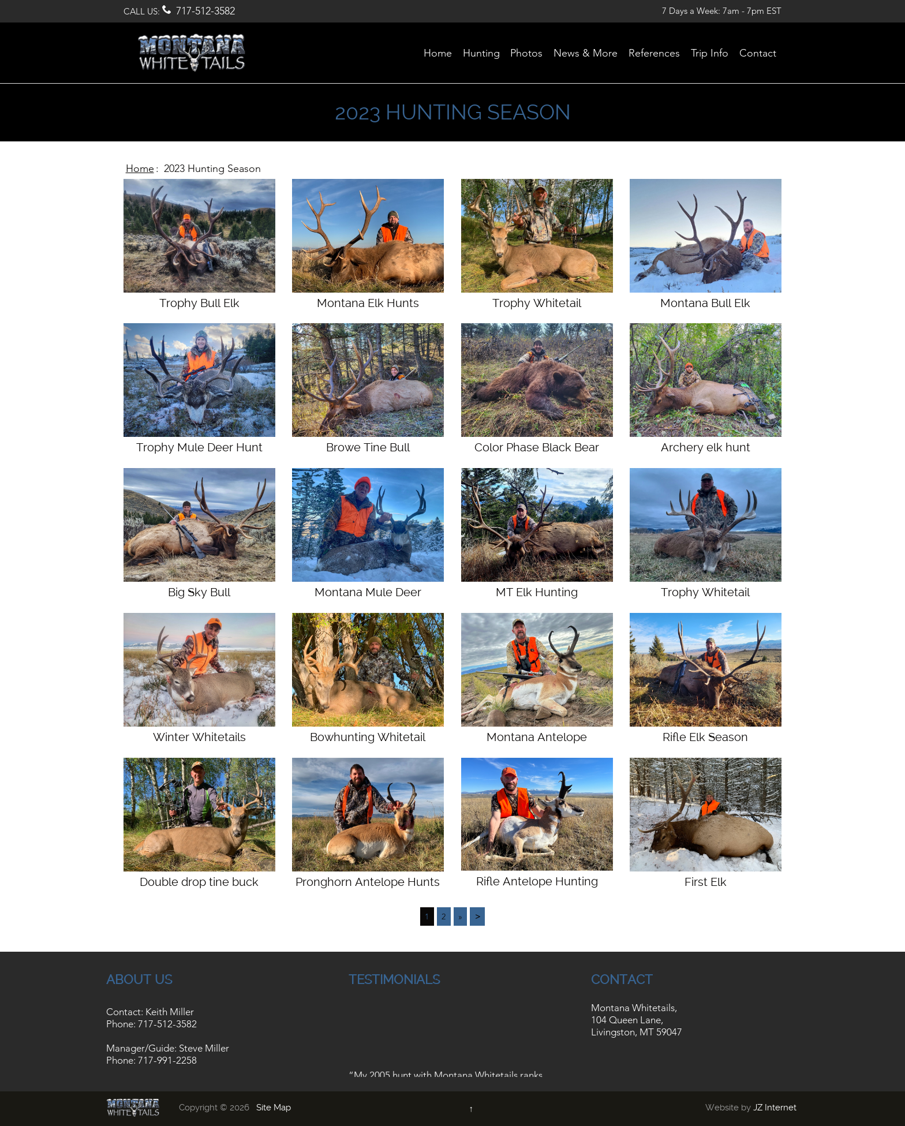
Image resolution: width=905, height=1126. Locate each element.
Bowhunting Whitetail (367, 737)
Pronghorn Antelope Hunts (368, 882)
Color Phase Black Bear (536, 447)
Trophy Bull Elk (199, 303)
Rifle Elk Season (705, 737)
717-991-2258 (167, 1060)
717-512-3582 (205, 11)
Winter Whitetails (199, 737)
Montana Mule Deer (368, 592)
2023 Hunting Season (212, 168)
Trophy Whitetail (536, 303)
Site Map (273, 1107)
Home (140, 168)
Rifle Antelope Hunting (537, 881)
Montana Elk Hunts (368, 303)
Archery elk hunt (705, 447)
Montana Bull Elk (705, 303)
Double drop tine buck (199, 882)
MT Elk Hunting (537, 592)
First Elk (706, 882)
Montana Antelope (537, 737)
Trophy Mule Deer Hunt (199, 447)
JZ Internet (774, 1107)
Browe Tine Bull (368, 447)
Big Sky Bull (199, 592)
